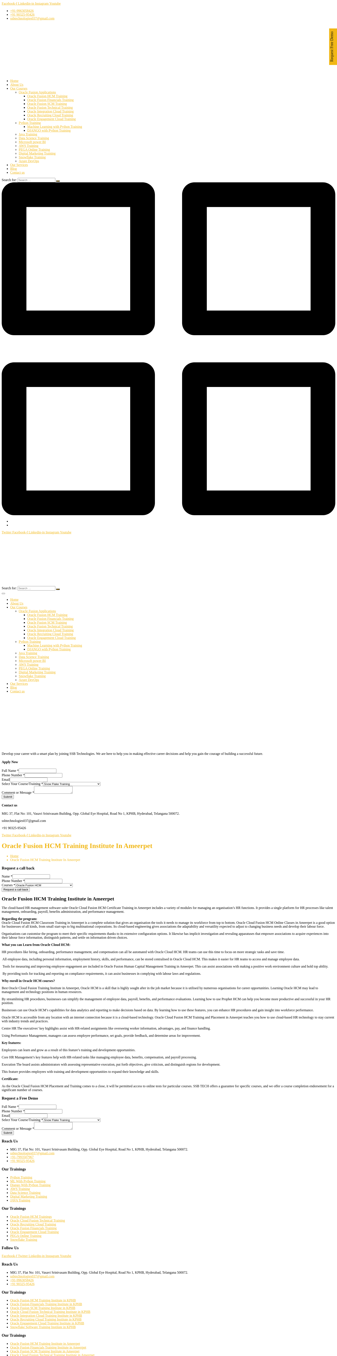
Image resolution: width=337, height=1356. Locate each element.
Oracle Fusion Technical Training (50, 107)
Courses (8, 886)
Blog (13, 168)
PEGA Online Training (34, 149)
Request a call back (15, 890)
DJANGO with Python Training (49, 130)
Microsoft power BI (32, 142)
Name (7, 877)
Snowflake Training (32, 157)
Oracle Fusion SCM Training (47, 103)
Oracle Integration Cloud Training (50, 111)
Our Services (19, 165)
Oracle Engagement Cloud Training (51, 119)
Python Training (30, 123)
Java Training (28, 134)
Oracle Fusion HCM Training (47, 96)
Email (6, 779)
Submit (7, 798)
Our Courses (18, 88)
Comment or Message (18, 794)
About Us (16, 84)
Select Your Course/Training (22, 784)
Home (14, 81)
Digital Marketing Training (37, 153)
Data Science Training (34, 138)
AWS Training (29, 146)
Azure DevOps (29, 161)
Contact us (17, 172)
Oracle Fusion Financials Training (50, 100)
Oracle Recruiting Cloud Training (50, 115)
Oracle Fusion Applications (37, 92)
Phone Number (13, 775)
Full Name (10, 770)
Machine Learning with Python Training (54, 126)
